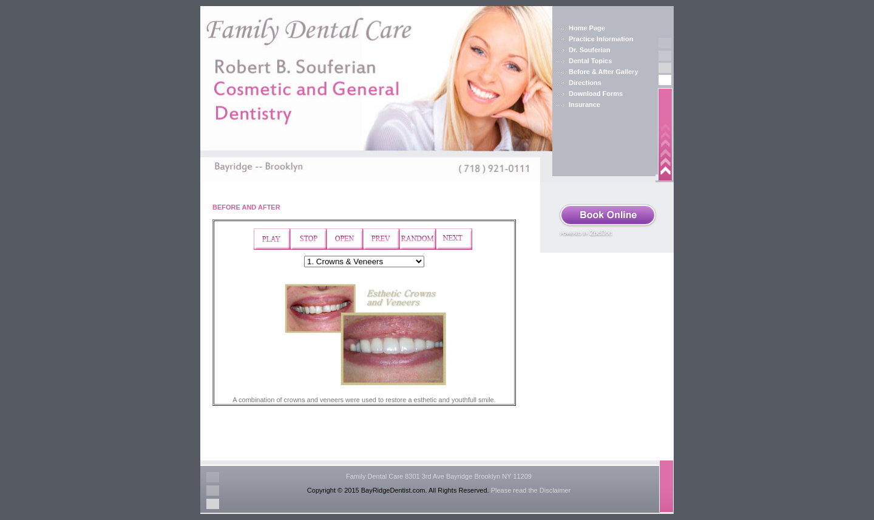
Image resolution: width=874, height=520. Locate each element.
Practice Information (601, 39)
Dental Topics (590, 60)
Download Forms (596, 93)
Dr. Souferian (589, 49)
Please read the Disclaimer (531, 490)
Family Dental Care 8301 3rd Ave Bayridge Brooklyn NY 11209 (439, 476)
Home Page (587, 28)
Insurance (584, 104)
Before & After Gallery (604, 71)
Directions (585, 82)
